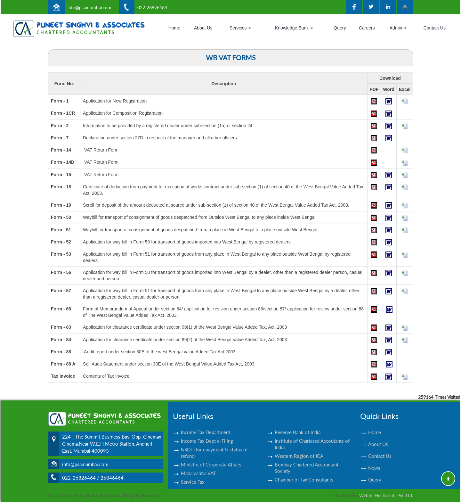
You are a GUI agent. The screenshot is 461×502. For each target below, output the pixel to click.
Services (240, 27)
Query (340, 27)
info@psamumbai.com (89, 7)
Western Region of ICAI (300, 450)
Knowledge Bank (294, 27)
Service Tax (192, 476)
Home (174, 27)
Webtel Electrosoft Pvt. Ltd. (386, 495)
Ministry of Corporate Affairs (211, 459)
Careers (367, 27)
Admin (398, 27)
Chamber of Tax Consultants (304, 474)
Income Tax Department (205, 426)
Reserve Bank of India (297, 426)
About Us (203, 27)
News (374, 462)
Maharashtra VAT (198, 467)
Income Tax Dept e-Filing (207, 435)
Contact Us (435, 27)
